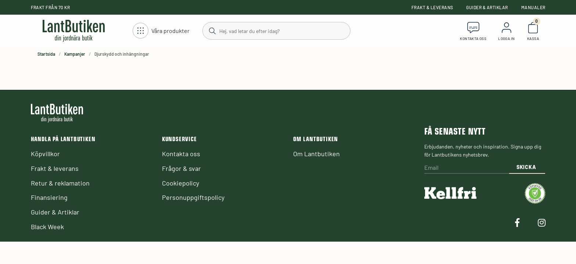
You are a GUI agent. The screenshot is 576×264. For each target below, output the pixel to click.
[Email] (466, 168)
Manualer (533, 7)
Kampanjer (74, 53)
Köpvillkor (45, 154)
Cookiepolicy (180, 183)
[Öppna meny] (161, 31)
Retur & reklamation (60, 183)
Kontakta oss (181, 154)
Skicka (526, 167)
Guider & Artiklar (487, 7)
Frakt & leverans (432, 7)
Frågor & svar (181, 168)
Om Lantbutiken (316, 154)
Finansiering (49, 197)
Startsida (46, 53)
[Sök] (276, 30)
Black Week (47, 227)
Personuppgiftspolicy (193, 197)
